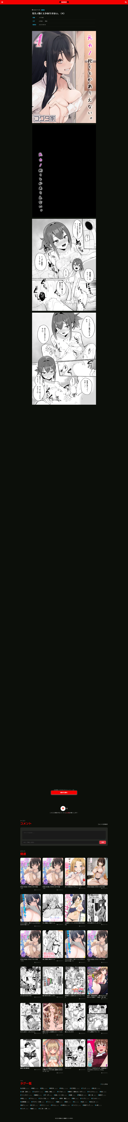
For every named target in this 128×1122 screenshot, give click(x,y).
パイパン (77, 1105)
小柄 (99, 1105)
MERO (64, 2)
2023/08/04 (42, 24)
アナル (33, 1098)
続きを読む (64, 792)
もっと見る (105, 1084)
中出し (64, 1088)
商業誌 (43, 10)
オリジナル (93, 1092)
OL (76, 1102)
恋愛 (55, 1098)
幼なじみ (94, 1102)
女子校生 (75, 1088)
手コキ (34, 1105)
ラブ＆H (62, 1092)
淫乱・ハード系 (61, 1095)
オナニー (45, 1105)
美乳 (24, 1098)
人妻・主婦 (26, 1092)
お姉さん (66, 1105)
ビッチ (24, 1108)
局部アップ (88, 1105)
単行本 (54, 1088)
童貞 (34, 1108)
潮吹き (102, 1095)
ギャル (55, 1105)
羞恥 (60, 1102)
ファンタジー (26, 1095)
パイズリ (85, 1098)
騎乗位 (38, 1095)
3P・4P (48, 1095)
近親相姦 (25, 1102)
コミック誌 (44, 1098)
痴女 (68, 1102)
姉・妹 (92, 1095)
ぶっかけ (96, 1098)
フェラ (86, 1088)
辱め (75, 1098)
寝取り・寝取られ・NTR (77, 1092)
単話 (46, 21)
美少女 (96, 1088)
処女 (103, 1092)
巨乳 (44, 1088)
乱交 (84, 1102)
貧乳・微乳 (50, 1092)
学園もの (82, 1095)
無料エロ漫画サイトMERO (66, 1118)
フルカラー (38, 1092)
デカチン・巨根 (38, 1102)
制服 (72, 1095)
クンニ (50, 1102)
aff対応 (41, 21)
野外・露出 (65, 1098)
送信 (103, 842)
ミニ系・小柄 (45, 1108)
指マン (24, 1105)
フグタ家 (41, 17)
